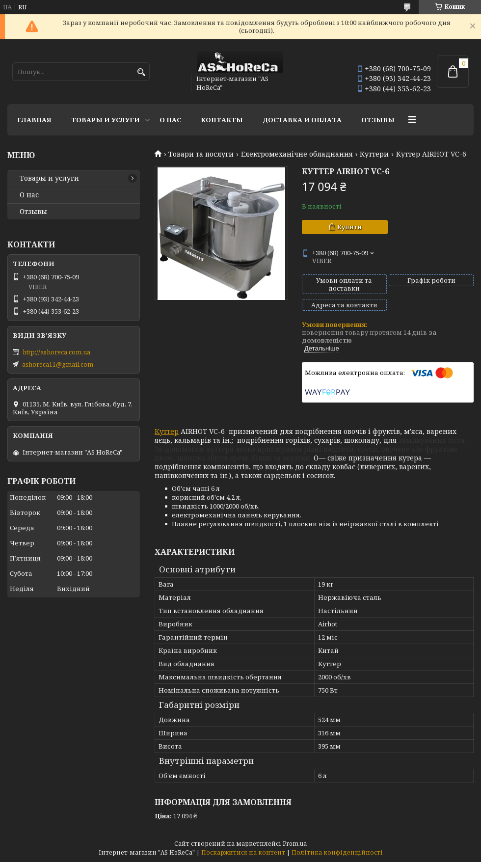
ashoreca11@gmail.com (57, 364)
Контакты (222, 119)
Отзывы (378, 119)
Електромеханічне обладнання (297, 154)
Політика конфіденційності (337, 852)
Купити (349, 226)
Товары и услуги (105, 119)
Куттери (374, 154)
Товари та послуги (201, 154)
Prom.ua (295, 843)
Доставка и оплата (302, 119)
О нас (170, 119)
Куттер (167, 431)
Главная (34, 119)
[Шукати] (141, 72)
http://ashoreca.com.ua (56, 352)
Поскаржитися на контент (243, 852)
